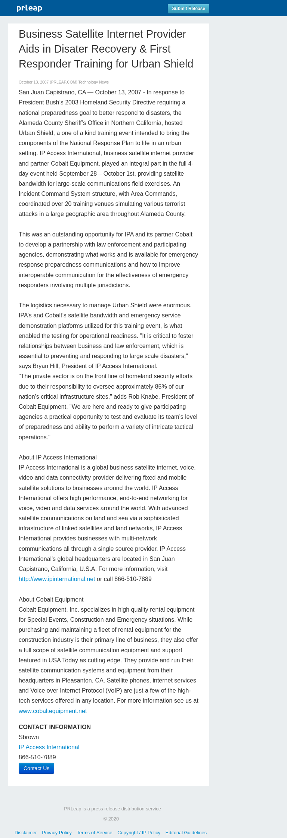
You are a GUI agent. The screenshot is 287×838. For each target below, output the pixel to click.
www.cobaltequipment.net (53, 711)
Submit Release (188, 8)
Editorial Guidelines (186, 832)
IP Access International (49, 747)
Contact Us (36, 768)
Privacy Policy (57, 832)
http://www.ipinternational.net (57, 579)
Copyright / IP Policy (138, 832)
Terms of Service (94, 832)
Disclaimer (26, 832)
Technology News (93, 82)
